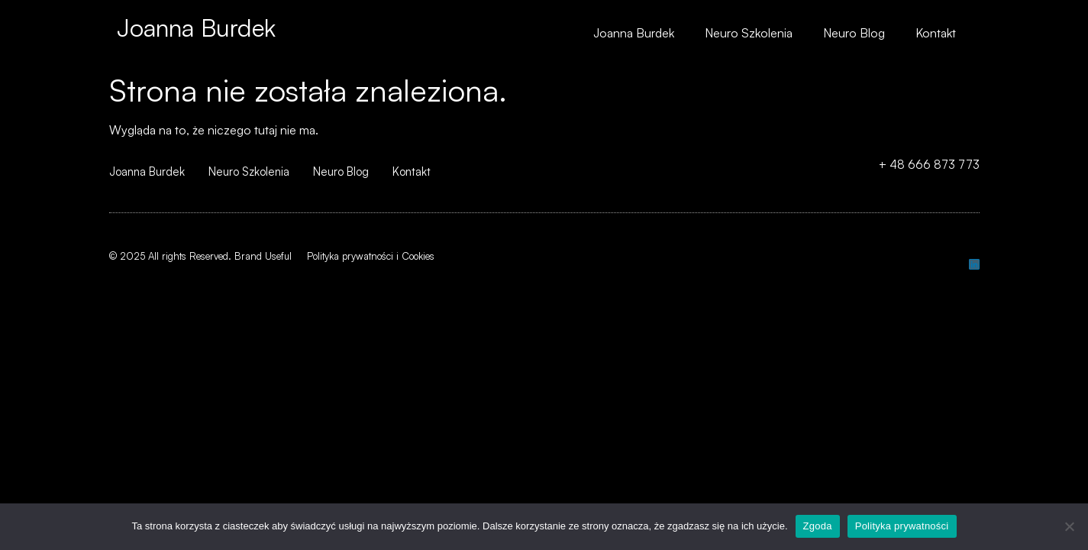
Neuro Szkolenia (749, 32)
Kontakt (935, 32)
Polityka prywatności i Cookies (370, 256)
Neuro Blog (854, 32)
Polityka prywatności (902, 526)
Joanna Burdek (196, 27)
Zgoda (817, 526)
